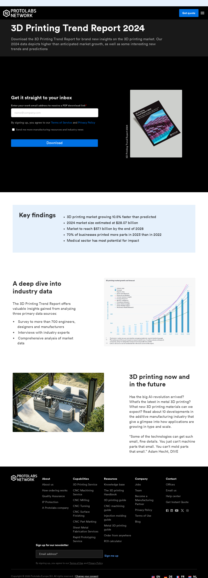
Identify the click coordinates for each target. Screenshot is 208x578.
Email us (171, 490)
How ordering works (54, 490)
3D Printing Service (85, 484)
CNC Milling (81, 500)
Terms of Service (61, 122)
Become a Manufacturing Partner (144, 500)
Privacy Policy (86, 122)
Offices (170, 484)
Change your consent (86, 576)
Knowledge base (114, 484)
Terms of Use (143, 515)
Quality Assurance (53, 496)
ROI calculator (113, 541)
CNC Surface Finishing (81, 513)
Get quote (188, 13)
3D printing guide (115, 500)
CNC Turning (81, 506)
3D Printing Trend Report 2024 (127, 141)
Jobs (138, 484)
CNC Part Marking (84, 521)
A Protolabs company (55, 508)
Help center (173, 496)
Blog (138, 521)
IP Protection (50, 502)
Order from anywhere (117, 535)
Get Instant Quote (177, 502)
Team (138, 490)
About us (47, 484)
